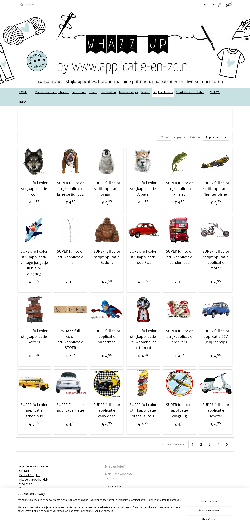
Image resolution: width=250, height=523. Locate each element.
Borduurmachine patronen (52, 92)
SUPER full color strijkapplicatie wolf (34, 189)
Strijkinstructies (28, 497)
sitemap (124, 515)
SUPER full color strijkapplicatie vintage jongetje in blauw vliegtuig (34, 262)
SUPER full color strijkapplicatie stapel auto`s (143, 410)
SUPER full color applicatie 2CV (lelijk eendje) (215, 336)
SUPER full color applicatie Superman (106, 336)
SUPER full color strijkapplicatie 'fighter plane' (215, 189)
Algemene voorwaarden (34, 466)
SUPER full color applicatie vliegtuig (179, 410)
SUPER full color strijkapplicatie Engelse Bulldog (70, 189)
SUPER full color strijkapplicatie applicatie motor (215, 259)
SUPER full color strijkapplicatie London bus (179, 257)
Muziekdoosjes (128, 92)
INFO (22, 101)
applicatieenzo (201, 466)
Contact (24, 471)
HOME (23, 92)
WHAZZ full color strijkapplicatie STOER (70, 339)
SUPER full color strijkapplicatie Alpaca (143, 189)
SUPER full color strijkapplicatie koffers (34, 336)
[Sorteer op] (216, 137)
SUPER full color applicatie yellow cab (106, 410)
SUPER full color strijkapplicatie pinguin (106, 189)
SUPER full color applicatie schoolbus (34, 410)
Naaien (145, 92)
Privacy (23, 488)
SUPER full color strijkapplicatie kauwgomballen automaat (143, 339)
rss (132, 515)
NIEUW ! (215, 92)
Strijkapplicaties (163, 92)
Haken (93, 92)
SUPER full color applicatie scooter (215, 410)
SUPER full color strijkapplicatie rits (70, 257)
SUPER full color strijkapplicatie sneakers (179, 336)
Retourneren (27, 492)
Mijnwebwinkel (181, 515)
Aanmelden (114, 486)
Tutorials (24, 501)
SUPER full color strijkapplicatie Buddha (106, 257)
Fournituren (79, 92)
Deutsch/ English (29, 475)
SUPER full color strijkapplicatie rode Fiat (143, 257)
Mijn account (212, 4)
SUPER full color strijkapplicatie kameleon (179, 189)
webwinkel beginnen (147, 515)
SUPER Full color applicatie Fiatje (70, 407)
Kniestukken (108, 92)
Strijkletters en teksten (190, 92)
